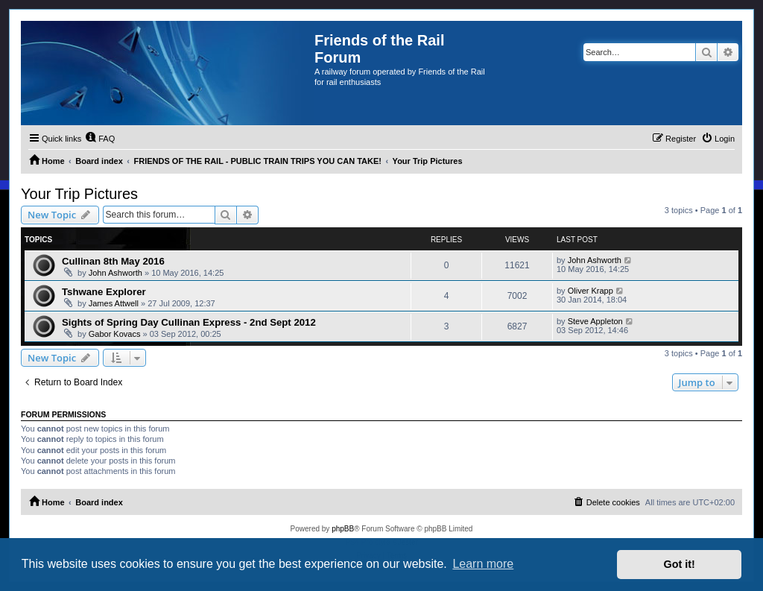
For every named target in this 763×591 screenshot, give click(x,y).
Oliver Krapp (590, 290)
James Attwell (114, 303)
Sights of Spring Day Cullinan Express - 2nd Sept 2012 (189, 322)
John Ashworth (115, 272)
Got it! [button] (679, 564)
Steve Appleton (595, 321)
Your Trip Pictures (79, 194)
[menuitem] (100, 139)
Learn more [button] (482, 563)
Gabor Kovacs (115, 333)
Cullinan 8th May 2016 (113, 261)
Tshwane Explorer (104, 291)
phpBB (343, 529)
